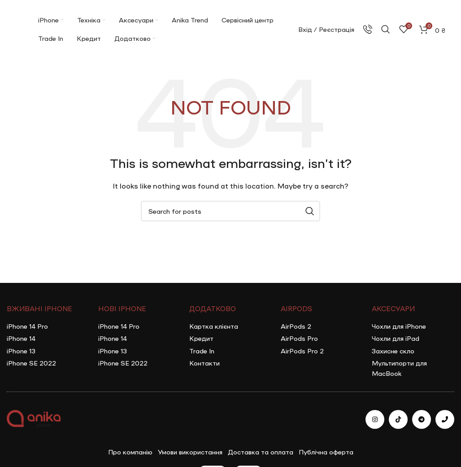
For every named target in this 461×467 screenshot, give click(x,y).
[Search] (386, 29)
